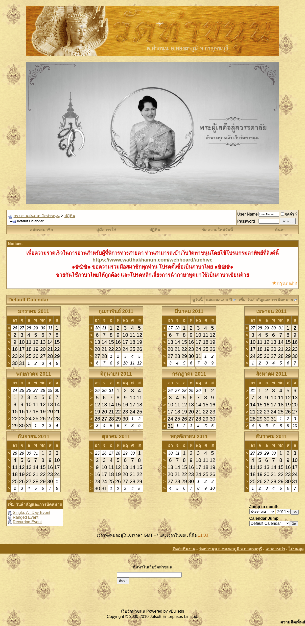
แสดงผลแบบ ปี (218, 300)
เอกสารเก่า (275, 549)
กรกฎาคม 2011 (189, 374)
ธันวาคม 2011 (271, 436)
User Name (247, 214)
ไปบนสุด (296, 549)
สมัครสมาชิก (41, 230)
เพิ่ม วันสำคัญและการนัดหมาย (266, 300)
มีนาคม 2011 (189, 311)
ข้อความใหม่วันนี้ (217, 230)
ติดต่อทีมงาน (184, 549)
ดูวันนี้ (197, 300)
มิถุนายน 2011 (116, 374)
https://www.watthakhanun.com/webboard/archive (152, 260)
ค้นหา (280, 230)
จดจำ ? (289, 214)
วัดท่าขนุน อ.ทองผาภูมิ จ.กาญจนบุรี (230, 549)
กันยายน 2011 (33, 436)
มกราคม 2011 (33, 311)
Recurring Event (27, 522)
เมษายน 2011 (271, 311)
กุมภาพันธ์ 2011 (116, 311)
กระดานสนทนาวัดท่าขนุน (37, 216)
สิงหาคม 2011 (271, 374)
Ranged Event (25, 517)
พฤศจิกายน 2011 (189, 436)
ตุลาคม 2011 (116, 436)
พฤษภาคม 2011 (33, 374)
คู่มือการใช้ (106, 230)
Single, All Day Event (31, 512)
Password (246, 221)
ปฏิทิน (69, 216)
